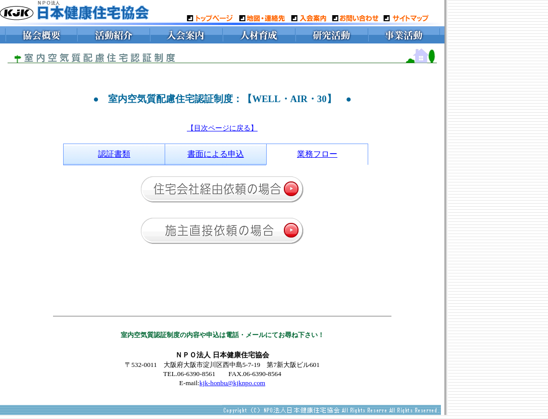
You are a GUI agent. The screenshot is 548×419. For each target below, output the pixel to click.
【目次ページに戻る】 (222, 128)
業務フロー (317, 154)
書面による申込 (215, 154)
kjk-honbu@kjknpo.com (232, 383)
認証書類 (114, 154)
